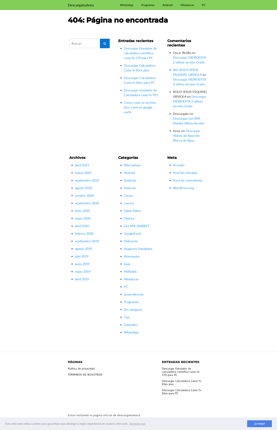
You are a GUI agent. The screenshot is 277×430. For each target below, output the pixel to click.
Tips (127, 317)
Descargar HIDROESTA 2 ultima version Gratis (189, 101)
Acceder (179, 165)
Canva (128, 195)
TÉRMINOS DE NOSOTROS (85, 374)
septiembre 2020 (87, 203)
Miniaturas (187, 5)
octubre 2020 (84, 195)
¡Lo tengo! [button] (259, 423)
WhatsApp (126, 5)
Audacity (130, 180)
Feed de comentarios (187, 180)
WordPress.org (183, 188)
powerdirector (134, 294)
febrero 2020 (84, 233)
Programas (148, 5)
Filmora (129, 218)
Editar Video (132, 211)
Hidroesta (131, 241)
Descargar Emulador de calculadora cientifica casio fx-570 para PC (140, 53)
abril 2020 (82, 226)
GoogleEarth (132, 233)
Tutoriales (130, 325)
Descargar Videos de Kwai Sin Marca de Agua (186, 135)
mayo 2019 (82, 271)
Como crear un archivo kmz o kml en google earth (140, 107)
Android (168, 5)
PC (204, 5)
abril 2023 (82, 165)
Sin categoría (133, 309)
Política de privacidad (81, 368)
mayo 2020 (82, 218)
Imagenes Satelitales (138, 249)
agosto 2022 (83, 188)
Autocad (129, 188)
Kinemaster (132, 256)
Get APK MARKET (137, 226)
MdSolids (130, 271)
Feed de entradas (185, 173)
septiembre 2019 (87, 241)
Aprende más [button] (137, 423)
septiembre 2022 (87, 180)
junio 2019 (82, 264)
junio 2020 (82, 211)
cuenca (129, 203)
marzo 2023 (83, 173)
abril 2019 (82, 279)
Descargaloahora (81, 5)
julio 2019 (82, 256)
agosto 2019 (83, 249)
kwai (127, 264)
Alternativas (132, 165)
